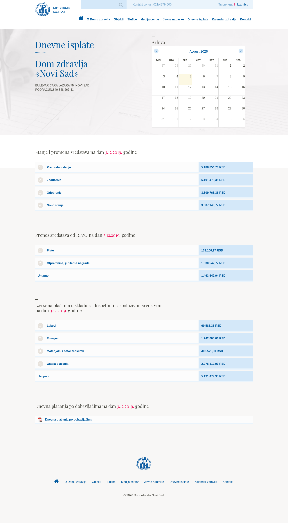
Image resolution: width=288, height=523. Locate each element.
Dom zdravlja (80, 19)
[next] (241, 51)
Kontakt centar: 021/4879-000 (152, 4)
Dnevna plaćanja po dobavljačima (68, 419)
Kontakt (245, 19)
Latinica (242, 4)
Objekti (119, 19)
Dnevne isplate (198, 19)
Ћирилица (225, 4)
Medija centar (150, 19)
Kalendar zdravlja (224, 19)
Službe (132, 19)
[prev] (156, 51)
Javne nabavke (173, 19)
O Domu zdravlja (98, 19)
